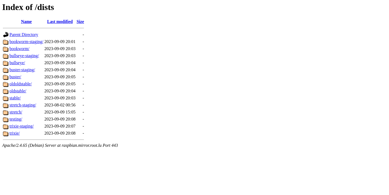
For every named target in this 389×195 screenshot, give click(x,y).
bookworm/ (19, 48)
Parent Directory (23, 34)
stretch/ (15, 112)
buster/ (15, 76)
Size (80, 21)
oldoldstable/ (20, 84)
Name (26, 21)
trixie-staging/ (21, 126)
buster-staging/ (22, 69)
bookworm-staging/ (26, 41)
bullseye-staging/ (24, 55)
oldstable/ (17, 91)
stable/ (15, 98)
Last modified (60, 21)
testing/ (15, 119)
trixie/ (14, 133)
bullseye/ (17, 62)
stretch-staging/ (22, 105)
